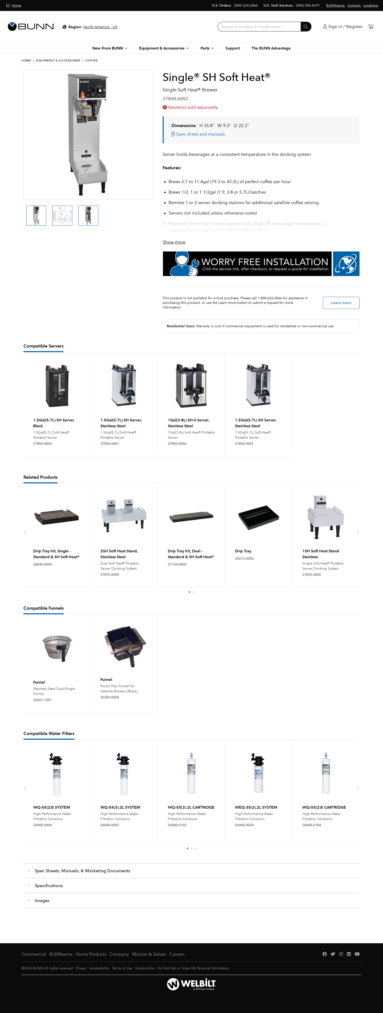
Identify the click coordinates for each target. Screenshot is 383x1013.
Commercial (33, 954)
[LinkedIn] (349, 954)
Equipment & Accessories (58, 60)
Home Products (91, 954)
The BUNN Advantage (271, 48)
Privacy (81, 968)
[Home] (13, 5)
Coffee (91, 60)
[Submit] (306, 26)
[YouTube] (357, 954)
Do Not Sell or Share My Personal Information (193, 968)
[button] (190, 592)
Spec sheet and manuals (198, 134)
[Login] (342, 26)
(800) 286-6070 (307, 5)
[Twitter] (333, 954)
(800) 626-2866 (246, 5)
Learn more (341, 302)
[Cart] (370, 26)
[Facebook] (324, 954)
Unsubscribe (145, 968)
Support (232, 48)
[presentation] (25, 532)
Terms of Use (122, 968)
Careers (177, 954)
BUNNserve (61, 954)
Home (26, 60)
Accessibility (99, 968)
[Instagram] (341, 954)
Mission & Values (149, 954)
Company (119, 954)
